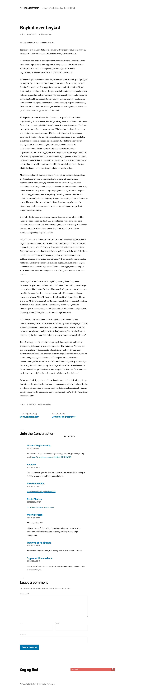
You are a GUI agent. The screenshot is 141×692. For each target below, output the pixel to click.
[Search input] (91, 669)
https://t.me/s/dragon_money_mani (40, 507)
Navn (22, 623)
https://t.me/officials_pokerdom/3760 (41, 491)
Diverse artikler (45, 404)
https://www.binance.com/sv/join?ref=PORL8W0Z (51, 457)
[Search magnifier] (113, 669)
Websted (23, 635)
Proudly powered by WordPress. (44, 684)
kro (23, 34)
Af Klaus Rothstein (29, 7)
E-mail (57, 623)
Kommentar (24, 594)
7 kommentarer (46, 34)
